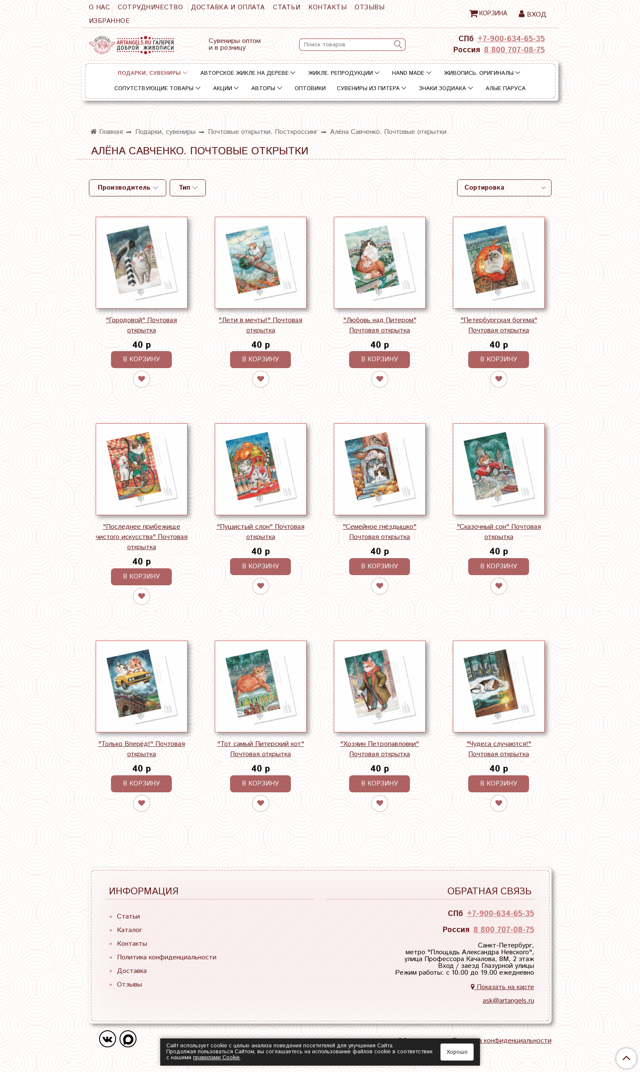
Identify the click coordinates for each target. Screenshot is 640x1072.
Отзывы (369, 7)
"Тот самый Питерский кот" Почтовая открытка (260, 749)
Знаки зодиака (442, 89)
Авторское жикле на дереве (244, 73)
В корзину (141, 359)
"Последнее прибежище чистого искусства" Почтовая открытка (142, 537)
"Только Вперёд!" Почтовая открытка (141, 749)
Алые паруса (506, 89)
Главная (107, 132)
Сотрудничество (150, 7)
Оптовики (310, 89)
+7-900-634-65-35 (511, 39)
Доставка (132, 971)
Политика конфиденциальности (166, 957)
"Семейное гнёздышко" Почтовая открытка (379, 532)
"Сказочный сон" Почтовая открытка (499, 532)
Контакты (327, 7)
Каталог (129, 930)
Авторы (263, 89)
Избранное (109, 21)
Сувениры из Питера (368, 89)
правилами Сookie (216, 1058)
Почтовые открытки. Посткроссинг (263, 132)
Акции (222, 89)
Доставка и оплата (228, 7)
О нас (99, 7)
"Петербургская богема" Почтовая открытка (499, 325)
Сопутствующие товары (153, 89)
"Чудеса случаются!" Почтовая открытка (498, 749)
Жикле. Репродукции (340, 73)
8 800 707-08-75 (514, 50)
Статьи (286, 7)
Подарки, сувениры (149, 73)
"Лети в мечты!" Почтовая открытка (260, 325)
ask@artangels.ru (508, 1001)
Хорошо (457, 1052)
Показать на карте (502, 987)
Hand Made (408, 73)
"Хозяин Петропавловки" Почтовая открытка (379, 749)
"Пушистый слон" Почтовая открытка (260, 532)
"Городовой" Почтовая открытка (141, 325)
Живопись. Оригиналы (479, 73)
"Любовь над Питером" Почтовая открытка (379, 325)
